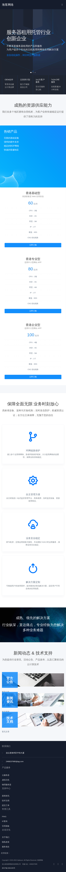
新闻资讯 (5, 796)
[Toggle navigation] (62, 4)
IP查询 (4, 821)
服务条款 (5, 847)
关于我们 (5, 837)
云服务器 (5, 775)
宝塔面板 (5, 826)
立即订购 (33, 245)
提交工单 (5, 805)
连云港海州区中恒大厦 (15, 753)
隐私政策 (5, 842)
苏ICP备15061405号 (8, 868)
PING (4, 817)
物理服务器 (6, 785)
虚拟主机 (5, 780)
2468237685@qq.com (15, 761)
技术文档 (5, 801)
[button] (3, 42)
